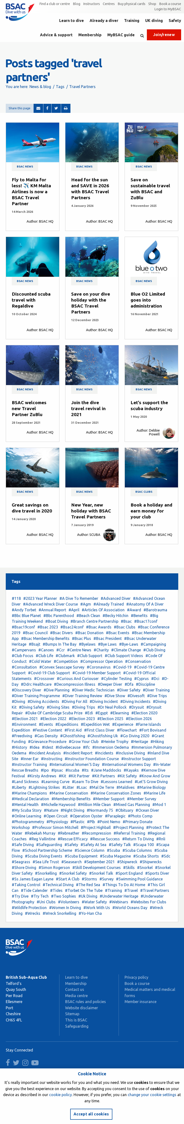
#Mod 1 (159, 804)
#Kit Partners (103, 776)
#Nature (51, 810)
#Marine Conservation (68, 793)
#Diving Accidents (43, 701)
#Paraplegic (115, 816)
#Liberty (19, 787)
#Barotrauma (155, 610)
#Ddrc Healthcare (36, 684)
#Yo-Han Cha (90, 913)
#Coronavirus (99, 667)
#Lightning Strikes (44, 787)
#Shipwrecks (151, 862)
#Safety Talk (120, 844)
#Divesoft (136, 696)
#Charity (101, 650)
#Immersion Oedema (110, 747)
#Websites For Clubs (148, 902)
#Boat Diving (56, 621)
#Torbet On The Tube (84, 890)
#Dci (155, 678)
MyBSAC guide (121, 35)
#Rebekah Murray (40, 833)
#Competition (66, 661)
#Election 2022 (53, 718)
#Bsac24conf (72, 627)
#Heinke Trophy (114, 741)
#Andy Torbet (24, 610)
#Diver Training (156, 690)
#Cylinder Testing (116, 678)
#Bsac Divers (61, 633)
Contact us (74, 989)
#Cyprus (141, 678)
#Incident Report (77, 753)
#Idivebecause (68, 747)
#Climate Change (126, 650)
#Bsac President (107, 638)
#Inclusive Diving (130, 753)
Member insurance (140, 1001)
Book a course (170, 4)
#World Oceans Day (129, 907)
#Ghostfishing (72, 736)
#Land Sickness (25, 781)
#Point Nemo (108, 822)
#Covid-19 (122, 667)
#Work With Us (96, 907)
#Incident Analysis (45, 753)
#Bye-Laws (128, 644)
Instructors (91, 4)
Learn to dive (71, 20)
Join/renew (164, 34)
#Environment (24, 724)
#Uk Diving (87, 896)
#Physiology (57, 822)
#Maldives (125, 787)
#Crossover (44, 678)
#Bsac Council (35, 633)
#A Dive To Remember (78, 598)
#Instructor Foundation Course (92, 759)
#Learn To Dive (85, 781)
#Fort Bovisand (152, 730)
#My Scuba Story (26, 810)
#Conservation (138, 661)
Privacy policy (136, 977)
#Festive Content (47, 730)
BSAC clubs (143, 491)
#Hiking (157, 741)
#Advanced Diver (116, 598)
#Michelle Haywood (58, 804)
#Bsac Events (117, 633)
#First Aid (73, 730)
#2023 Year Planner (40, 598)
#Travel (131, 890)
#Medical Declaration (30, 799)
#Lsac (81, 787)
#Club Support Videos (124, 655)
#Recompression (96, 833)
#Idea (34, 747)
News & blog (40, 86)
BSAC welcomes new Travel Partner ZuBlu (29, 408)
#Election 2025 (110, 718)
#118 (16, 598)
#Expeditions (66, 724)
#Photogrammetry (28, 822)
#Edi (89, 713)
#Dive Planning (56, 690)
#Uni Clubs (46, 902)
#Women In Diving (65, 907)
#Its (85, 770)
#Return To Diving (138, 839)
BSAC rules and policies (85, 1001)
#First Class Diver (99, 730)
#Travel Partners (154, 890)
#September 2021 (99, 862)
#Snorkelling (46, 873)
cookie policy (60, 1095)
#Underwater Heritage (119, 896)
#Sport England (129, 873)
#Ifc (86, 747)
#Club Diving (154, 650)
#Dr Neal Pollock (112, 707)
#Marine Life (154, 793)
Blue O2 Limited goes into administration (148, 299)
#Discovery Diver (26, 690)
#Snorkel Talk (101, 873)
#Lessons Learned (116, 781)
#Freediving (22, 736)
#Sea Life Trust (46, 862)
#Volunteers (68, 902)
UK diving (154, 20)
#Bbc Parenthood (58, 615)
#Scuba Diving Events (43, 856)
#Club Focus (22, 655)
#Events (46, 724)
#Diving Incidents (135, 701)
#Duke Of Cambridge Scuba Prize (53, 713)
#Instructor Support (138, 759)
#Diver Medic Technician (93, 690)
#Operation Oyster (86, 816)
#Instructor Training (29, 764)
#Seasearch (71, 862)
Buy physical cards (131, 4)
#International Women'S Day (74, 764)
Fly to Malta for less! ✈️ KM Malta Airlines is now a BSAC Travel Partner (31, 191)
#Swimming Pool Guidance (139, 879)
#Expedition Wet (95, 724)
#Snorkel (145, 867)
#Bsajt (34, 644)
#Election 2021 (25, 718)
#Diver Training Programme (36, 696)
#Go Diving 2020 (134, 736)
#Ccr (60, 650)
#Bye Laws (107, 644)
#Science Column (89, 850)
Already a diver (104, 20)
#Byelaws (87, 644)
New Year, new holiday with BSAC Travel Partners (91, 510)
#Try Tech (40, 896)
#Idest (47, 747)
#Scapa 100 (143, 844)
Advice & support (56, 35)
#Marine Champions (29, 793)
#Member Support (109, 799)
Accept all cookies (91, 1114)
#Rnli (160, 839)
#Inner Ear (30, 759)
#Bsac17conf (145, 621)
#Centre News (79, 650)
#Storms (89, 879)
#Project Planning (128, 827)
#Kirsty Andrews (41, 776)
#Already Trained (108, 604)
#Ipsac (57, 770)
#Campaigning (153, 644)
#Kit (62, 776)
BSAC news (25, 166)
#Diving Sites (58, 707)
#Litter (68, 787)
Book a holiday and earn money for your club (151, 510)
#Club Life (44, 655)
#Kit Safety (127, 776)
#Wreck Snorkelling (59, 913)
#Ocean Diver (147, 810)
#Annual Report (52, 610)
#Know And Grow (154, 776)
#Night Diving (72, 810)
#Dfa (129, 684)
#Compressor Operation (101, 661)
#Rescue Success (105, 839)
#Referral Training (129, 833)
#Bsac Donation (89, 633)
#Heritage (139, 741)
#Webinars (118, 902)
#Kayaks (131, 770)
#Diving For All (74, 701)
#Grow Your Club (83, 741)
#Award (134, 610)
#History (19, 747)
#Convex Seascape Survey (61, 667)
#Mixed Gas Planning (131, 804)
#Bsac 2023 (47, 627)
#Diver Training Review (82, 696)
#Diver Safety (128, 690)
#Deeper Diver (110, 684)
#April (74, 610)
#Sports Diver (157, 873)
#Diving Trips (83, 707)
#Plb (91, 822)
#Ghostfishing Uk (102, 736)
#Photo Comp (140, 816)
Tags (60, 86)
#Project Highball (96, 827)
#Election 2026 (139, 718)
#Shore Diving (24, 867)
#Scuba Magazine (115, 856)
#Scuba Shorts (146, 856)
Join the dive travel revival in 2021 (88, 408)
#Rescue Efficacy (73, 839)
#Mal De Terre (101, 787)
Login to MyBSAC (167, 9)
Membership (90, 35)
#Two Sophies (63, 896)
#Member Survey (141, 799)
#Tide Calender (34, 890)
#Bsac (126, 621)
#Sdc (165, 856)
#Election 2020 (144, 713)
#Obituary (124, 810)
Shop (152, 4)
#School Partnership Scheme (47, 850)
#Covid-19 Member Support (96, 673)
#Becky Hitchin (115, 615)
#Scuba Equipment (81, 856)
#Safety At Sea (93, 844)
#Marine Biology (151, 787)
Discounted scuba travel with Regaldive (31, 299)
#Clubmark (65, 655)
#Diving (18, 701)
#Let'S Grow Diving (151, 781)
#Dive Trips (157, 696)
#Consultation (24, 667)
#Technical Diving (58, 885)
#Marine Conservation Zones (116, 793)
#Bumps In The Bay (59, 644)
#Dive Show (114, 696)
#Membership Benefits (71, 799)
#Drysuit (136, 707)
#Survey (106, 879)
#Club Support (89, 655)
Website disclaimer (81, 1008)
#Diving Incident (104, 701)
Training (131, 20)
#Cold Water (40, 661)
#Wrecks (32, 913)
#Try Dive (20, 896)
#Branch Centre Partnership (94, 621)
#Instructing (51, 759)
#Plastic (77, 822)
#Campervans (24, 650)
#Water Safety (94, 902)
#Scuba (113, 850)
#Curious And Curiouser (78, 678)
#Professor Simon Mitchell (55, 827)
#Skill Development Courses (96, 867)
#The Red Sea (88, 885)
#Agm (85, 604)
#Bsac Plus (81, 638)
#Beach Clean (88, 615)
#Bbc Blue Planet (26, 615)
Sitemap (72, 1014)
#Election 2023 (82, 718)
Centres (109, 4)
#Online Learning (26, 816)
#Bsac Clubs (124, 627)
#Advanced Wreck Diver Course (50, 604)
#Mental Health (25, 804)
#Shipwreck (127, 862)
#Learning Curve (55, 781)
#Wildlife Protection (29, 907)
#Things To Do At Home (124, 885)
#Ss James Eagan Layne (32, 879)
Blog (76, 4)
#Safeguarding (49, 844)
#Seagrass (21, 862)
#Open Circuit (56, 816)
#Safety (71, 844)
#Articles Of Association (103, 610)
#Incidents (104, 753)
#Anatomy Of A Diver (145, 604)
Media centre (76, 995)
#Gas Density (46, 736)
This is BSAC (76, 1020)
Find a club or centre (54, 4)
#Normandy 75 (100, 810)
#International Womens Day (126, 764)
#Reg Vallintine (42, 839)
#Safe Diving (23, 844)
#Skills (129, 867)
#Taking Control (26, 885)
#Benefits (139, 615)
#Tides (56, 890)
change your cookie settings (152, 1095)
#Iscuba (72, 770)
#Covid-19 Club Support (49, 673)
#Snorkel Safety (73, 873)
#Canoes (46, 650)
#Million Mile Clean (94, 804)
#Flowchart (127, 730)
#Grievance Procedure (47, 741)
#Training (113, 890)
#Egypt (101, 713)
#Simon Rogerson (54, 867)
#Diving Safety (31, 707)
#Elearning (119, 713)
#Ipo (45, 770)
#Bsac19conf (23, 627)
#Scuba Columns (137, 850)
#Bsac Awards (98, 627)
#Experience (122, 724)
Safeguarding (76, 1026)
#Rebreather (68, 833)
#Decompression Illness (74, 684)
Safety (175, 20)
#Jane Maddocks (106, 770)
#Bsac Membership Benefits (45, 638)
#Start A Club (67, 879)
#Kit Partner (79, 776)
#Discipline (145, 684)
